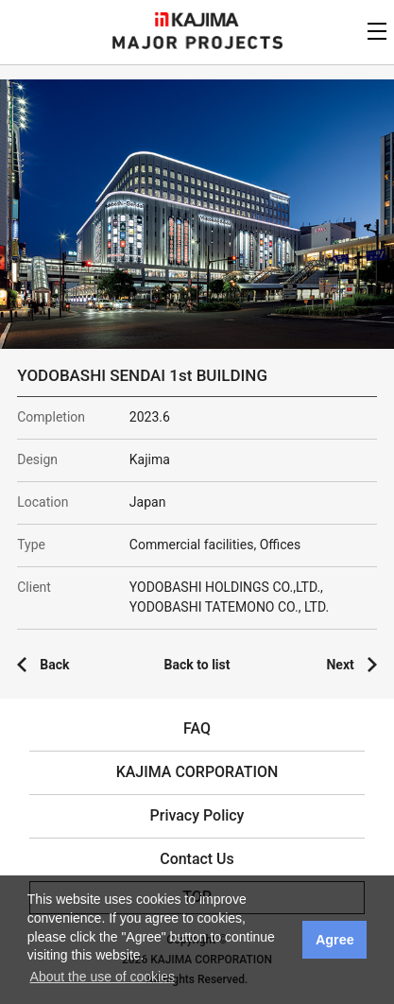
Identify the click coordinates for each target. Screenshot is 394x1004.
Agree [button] (335, 939)
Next (339, 664)
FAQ (197, 728)
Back (54, 664)
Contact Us (197, 859)
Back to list (197, 664)
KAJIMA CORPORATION (197, 19)
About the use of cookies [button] (102, 976)
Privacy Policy (197, 815)
